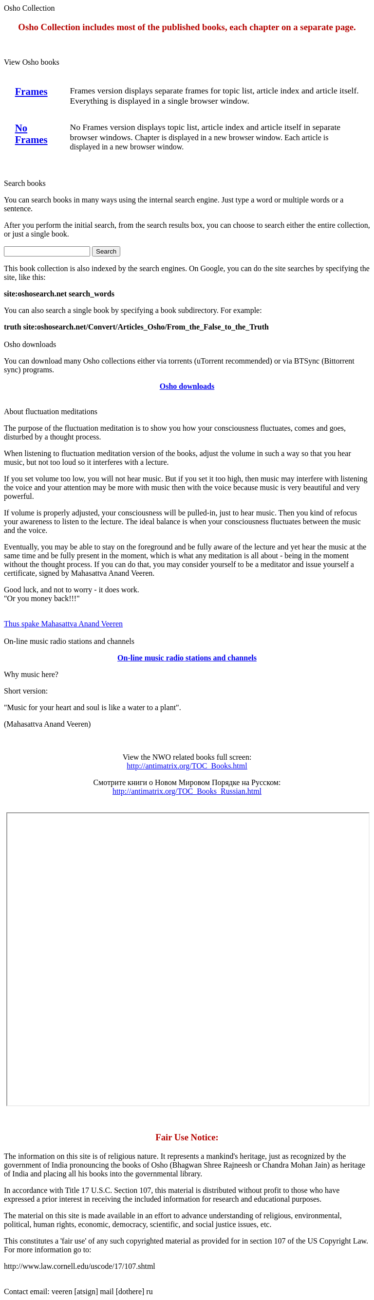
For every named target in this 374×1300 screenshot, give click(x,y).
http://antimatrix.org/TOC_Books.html (187, 766)
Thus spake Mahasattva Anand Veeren (63, 624)
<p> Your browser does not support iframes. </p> (187, 959)
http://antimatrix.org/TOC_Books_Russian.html (187, 791)
